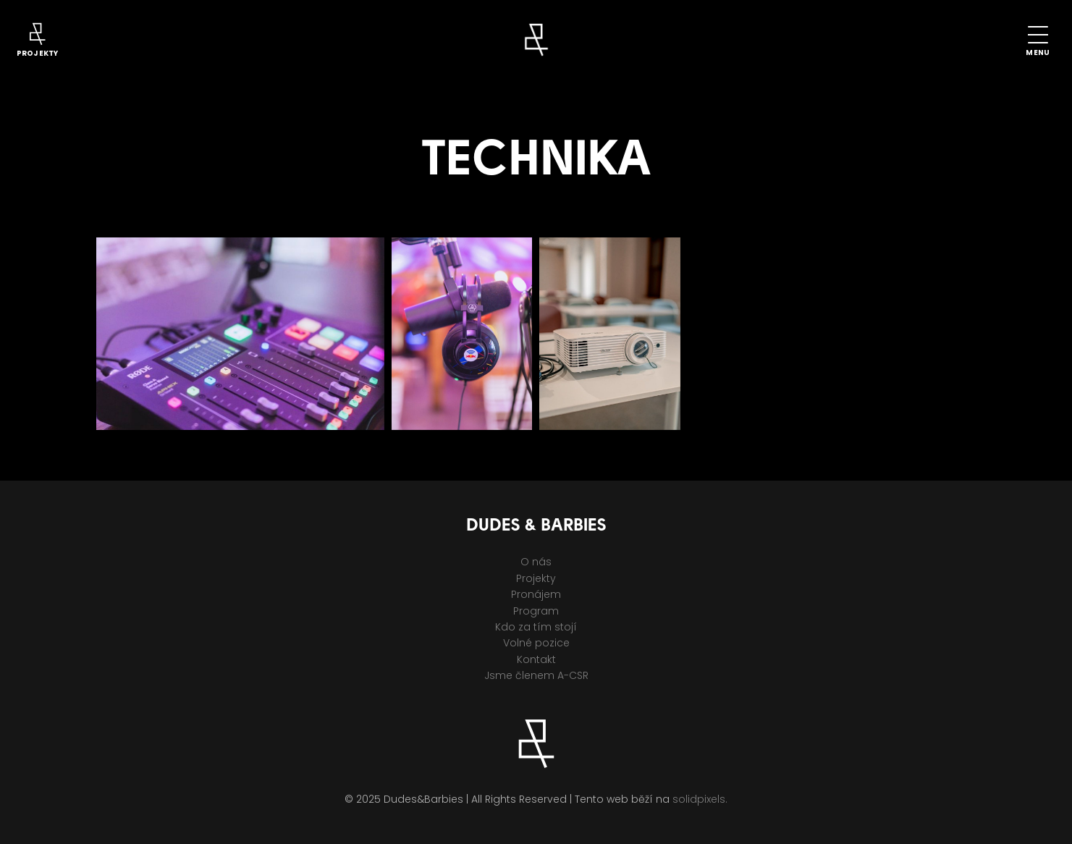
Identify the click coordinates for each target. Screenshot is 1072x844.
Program (536, 611)
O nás (536, 561)
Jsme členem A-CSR (536, 675)
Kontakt (536, 659)
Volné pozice (536, 643)
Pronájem (536, 594)
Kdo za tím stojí (536, 627)
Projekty (536, 578)
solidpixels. (699, 799)
